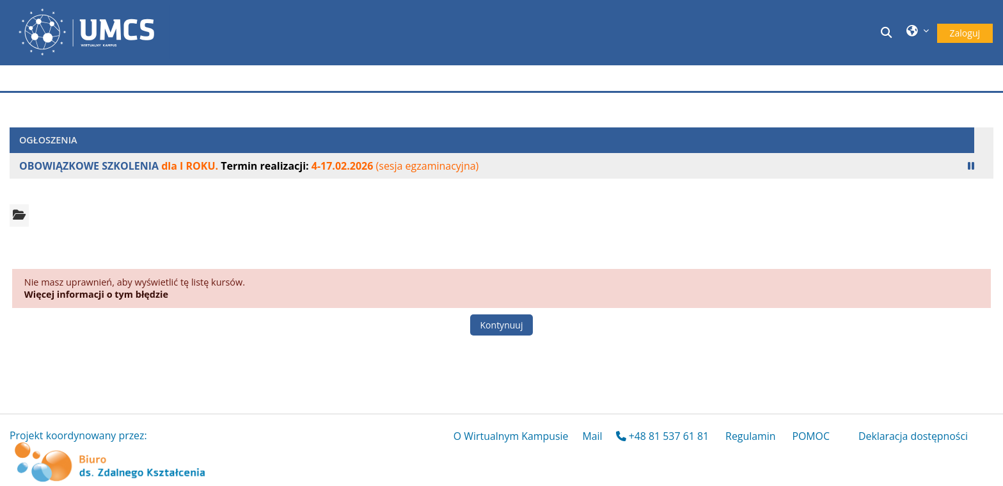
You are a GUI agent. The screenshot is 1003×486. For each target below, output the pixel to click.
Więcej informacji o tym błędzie (96, 294)
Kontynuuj (501, 325)
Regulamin (750, 436)
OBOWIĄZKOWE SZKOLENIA (89, 166)
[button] (888, 32)
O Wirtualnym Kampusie (511, 436)
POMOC (811, 436)
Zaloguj (965, 33)
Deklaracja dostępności (913, 436)
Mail (592, 436)
